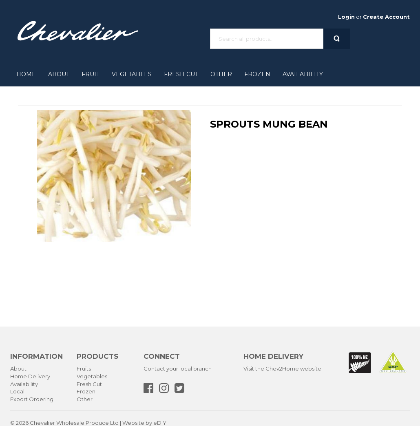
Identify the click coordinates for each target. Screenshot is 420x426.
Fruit (90, 74)
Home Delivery (30, 376)
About (58, 74)
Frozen (257, 74)
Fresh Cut (181, 74)
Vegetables (132, 74)
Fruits (84, 368)
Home (26, 74)
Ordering (41, 399)
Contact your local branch (178, 368)
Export (19, 399)
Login (346, 16)
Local (17, 391)
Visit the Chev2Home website (282, 368)
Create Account (386, 16)
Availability (303, 74)
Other (221, 74)
